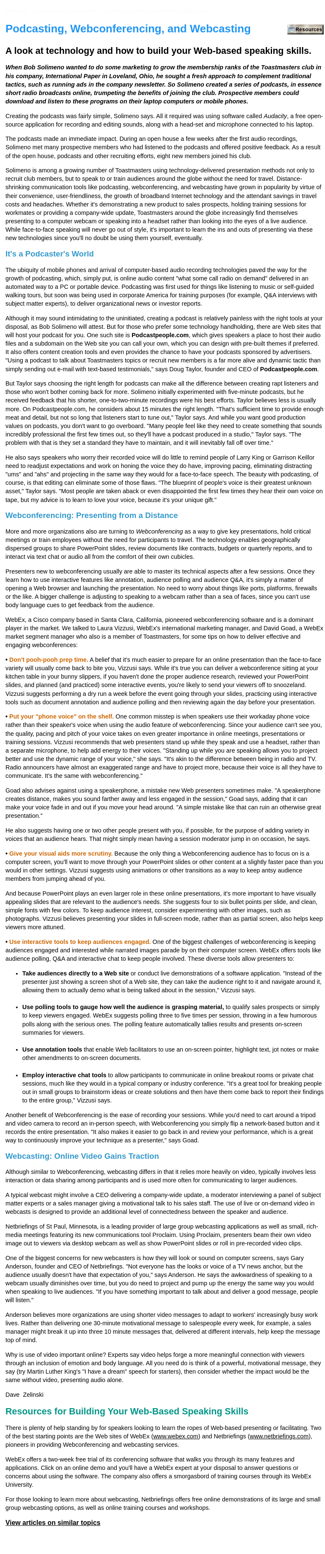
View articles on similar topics (52, 1522)
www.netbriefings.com (279, 1436)
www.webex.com (175, 1436)
